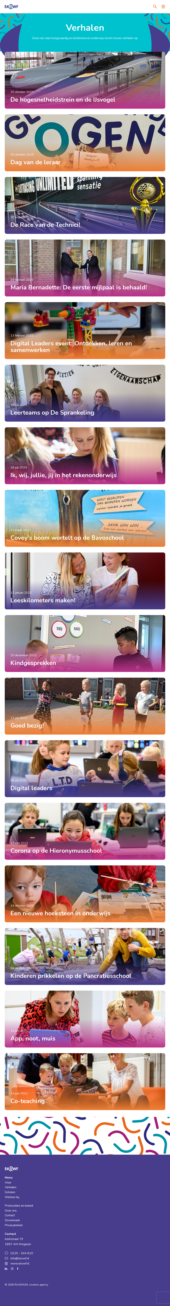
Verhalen (10, 1187)
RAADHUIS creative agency (31, 1284)
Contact (10, 1215)
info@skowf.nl (19, 1258)
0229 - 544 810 (21, 1253)
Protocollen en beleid (19, 1206)
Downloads (12, 1220)
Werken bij (12, 1197)
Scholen (10, 1192)
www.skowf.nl (19, 1263)
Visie (8, 1182)
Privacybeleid (13, 1225)
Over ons (11, 1211)
